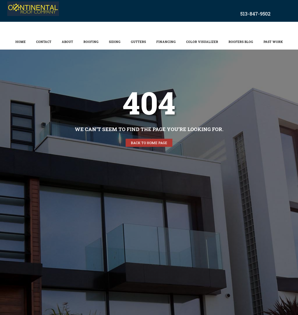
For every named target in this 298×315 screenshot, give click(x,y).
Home (20, 42)
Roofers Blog (240, 42)
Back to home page (149, 143)
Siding (114, 42)
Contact (43, 42)
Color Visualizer (202, 42)
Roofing (91, 42)
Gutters (138, 42)
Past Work (273, 42)
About (67, 42)
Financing (166, 42)
